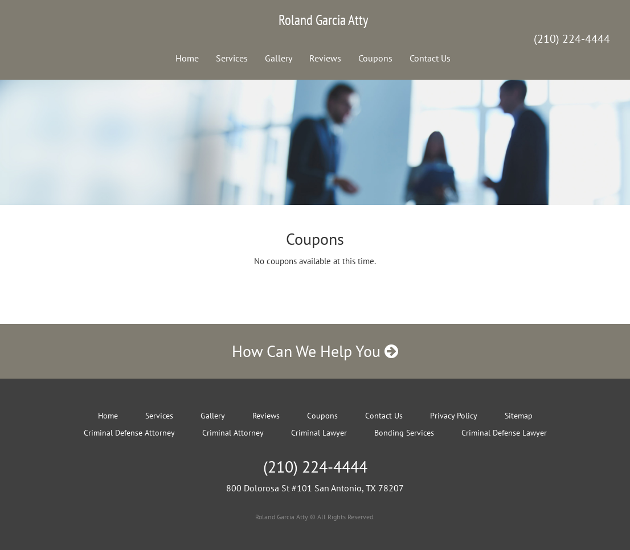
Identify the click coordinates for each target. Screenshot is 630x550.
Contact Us (430, 58)
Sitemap (519, 416)
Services (232, 58)
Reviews (325, 58)
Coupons (375, 58)
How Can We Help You (315, 351)
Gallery (278, 58)
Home (187, 58)
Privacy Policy (453, 416)
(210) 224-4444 (572, 38)
